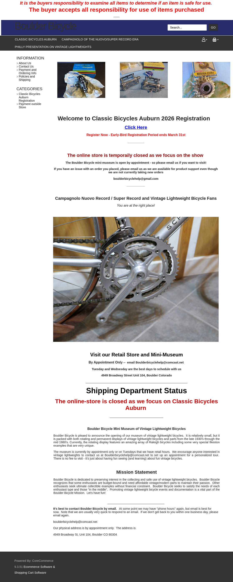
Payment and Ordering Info (27, 71)
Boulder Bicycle (45, 26)
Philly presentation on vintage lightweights (53, 47)
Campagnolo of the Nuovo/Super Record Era (100, 39)
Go (213, 27)
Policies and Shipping (27, 78)
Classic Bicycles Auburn (36, 39)
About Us (25, 63)
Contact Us (26, 66)
